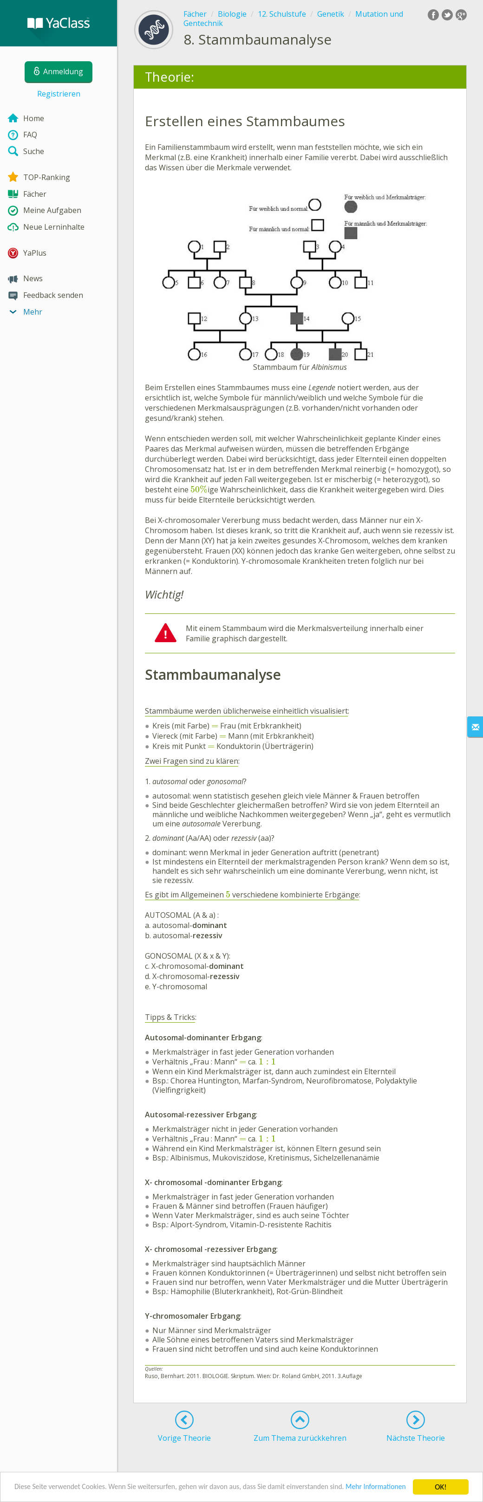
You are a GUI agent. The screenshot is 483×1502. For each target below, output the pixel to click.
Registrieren (58, 93)
